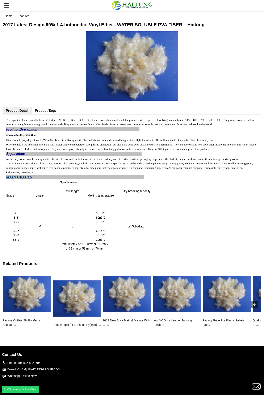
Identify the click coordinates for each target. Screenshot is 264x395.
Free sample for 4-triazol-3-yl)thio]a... (77, 324)
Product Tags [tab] (45, 110)
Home (9, 16)
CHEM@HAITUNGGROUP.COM (38, 369)
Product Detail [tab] (17, 110)
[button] (6, 5)
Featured (24, 16)
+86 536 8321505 (28, 363)
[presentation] (254, 304)
